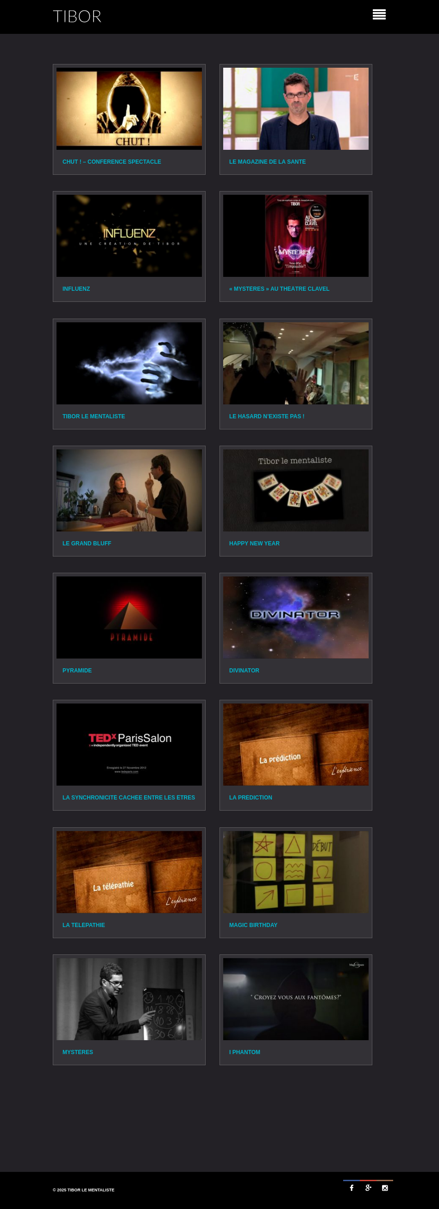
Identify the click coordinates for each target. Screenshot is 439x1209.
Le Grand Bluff (87, 543)
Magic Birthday (253, 925)
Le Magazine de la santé (267, 162)
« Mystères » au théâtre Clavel (279, 289)
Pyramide (77, 670)
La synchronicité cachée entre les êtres (129, 797)
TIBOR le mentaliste (94, 416)
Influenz (76, 289)
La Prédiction (250, 797)
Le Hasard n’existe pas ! (266, 416)
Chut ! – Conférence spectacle (112, 162)
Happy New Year (254, 543)
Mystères (78, 1052)
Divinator (244, 670)
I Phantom (244, 1052)
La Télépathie (84, 925)
